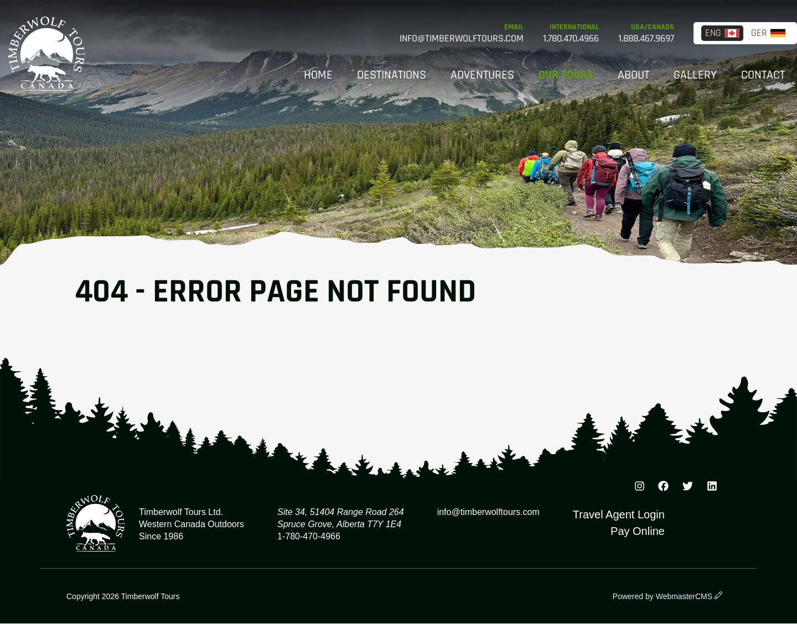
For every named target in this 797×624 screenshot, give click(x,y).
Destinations (391, 75)
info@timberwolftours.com (462, 39)
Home (318, 75)
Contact (763, 75)
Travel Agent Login (619, 514)
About (633, 75)
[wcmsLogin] (718, 596)
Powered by (662, 596)
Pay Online (637, 531)
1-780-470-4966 (308, 536)
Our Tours (566, 75)
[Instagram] (639, 488)
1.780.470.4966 (571, 39)
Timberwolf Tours (46, 54)
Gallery (695, 75)
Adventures (482, 75)
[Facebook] (663, 488)
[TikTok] (711, 488)
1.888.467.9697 (646, 39)
